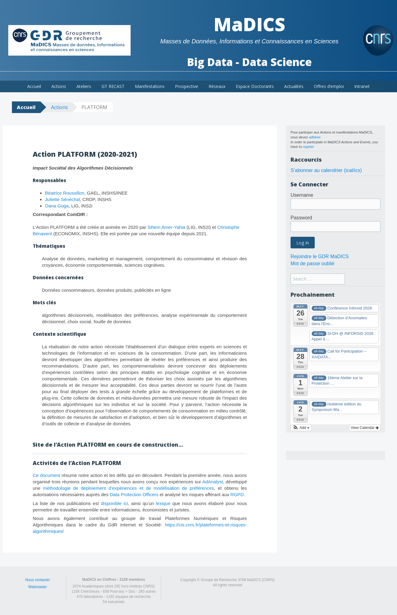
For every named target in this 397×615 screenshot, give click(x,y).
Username (302, 195)
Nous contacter (37, 580)
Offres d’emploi (329, 86)
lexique (163, 503)
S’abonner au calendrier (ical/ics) (326, 170)
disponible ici (114, 503)
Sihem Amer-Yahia (166, 227)
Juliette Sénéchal (62, 199)
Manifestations (150, 86)
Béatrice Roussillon (64, 193)
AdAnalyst (212, 481)
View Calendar (365, 428)
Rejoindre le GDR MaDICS (320, 256)
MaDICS (249, 24)
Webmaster (37, 587)
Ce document (46, 475)
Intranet (362, 86)
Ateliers (83, 86)
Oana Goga (57, 205)
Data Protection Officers (134, 494)
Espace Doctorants (255, 86)
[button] (301, 428)
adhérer (315, 137)
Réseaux (217, 86)
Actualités (293, 86)
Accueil (34, 86)
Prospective (186, 86)
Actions (58, 86)
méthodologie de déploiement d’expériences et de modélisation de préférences (128, 488)
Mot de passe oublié (312, 263)
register (308, 146)
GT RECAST (113, 86)
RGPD (236, 494)
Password (301, 217)
